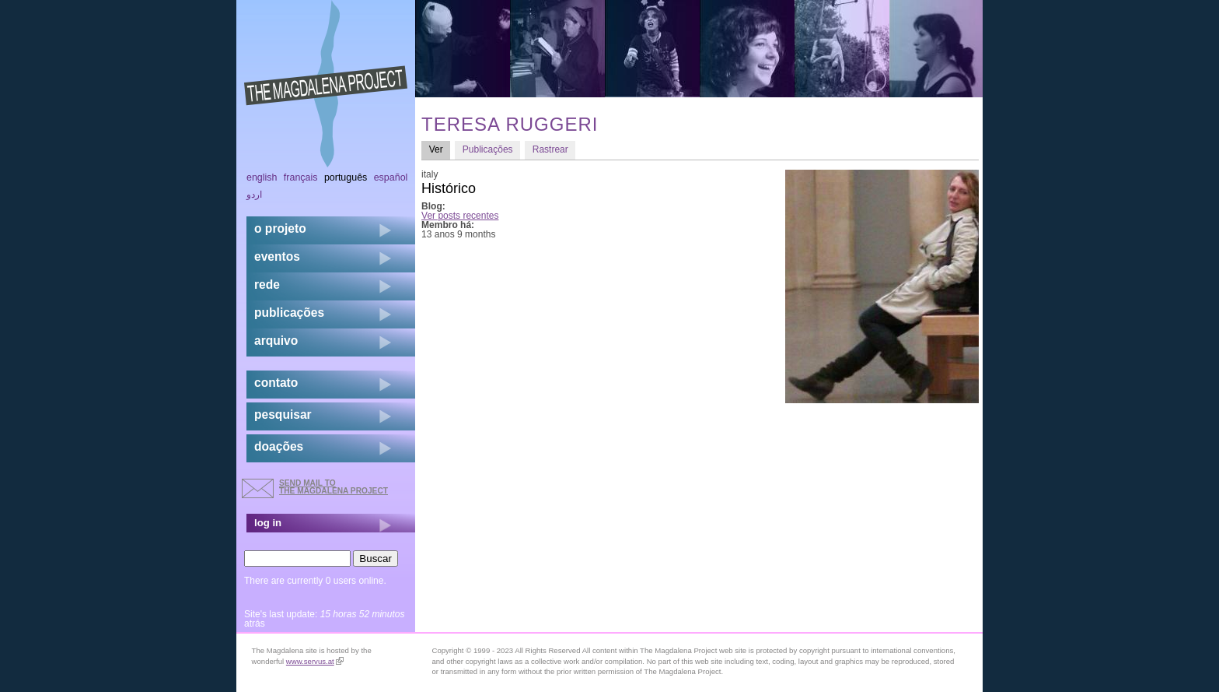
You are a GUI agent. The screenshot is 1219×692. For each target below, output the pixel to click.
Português (345, 177)
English (262, 177)
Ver (440, 149)
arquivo (276, 340)
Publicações (488, 149)
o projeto (280, 228)
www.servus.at (315, 661)
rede (267, 284)
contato (276, 382)
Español (391, 177)
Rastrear (550, 149)
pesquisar (283, 414)
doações (278, 446)
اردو (254, 194)
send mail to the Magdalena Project (333, 487)
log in (267, 523)
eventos (277, 256)
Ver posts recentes (459, 215)
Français (301, 177)
